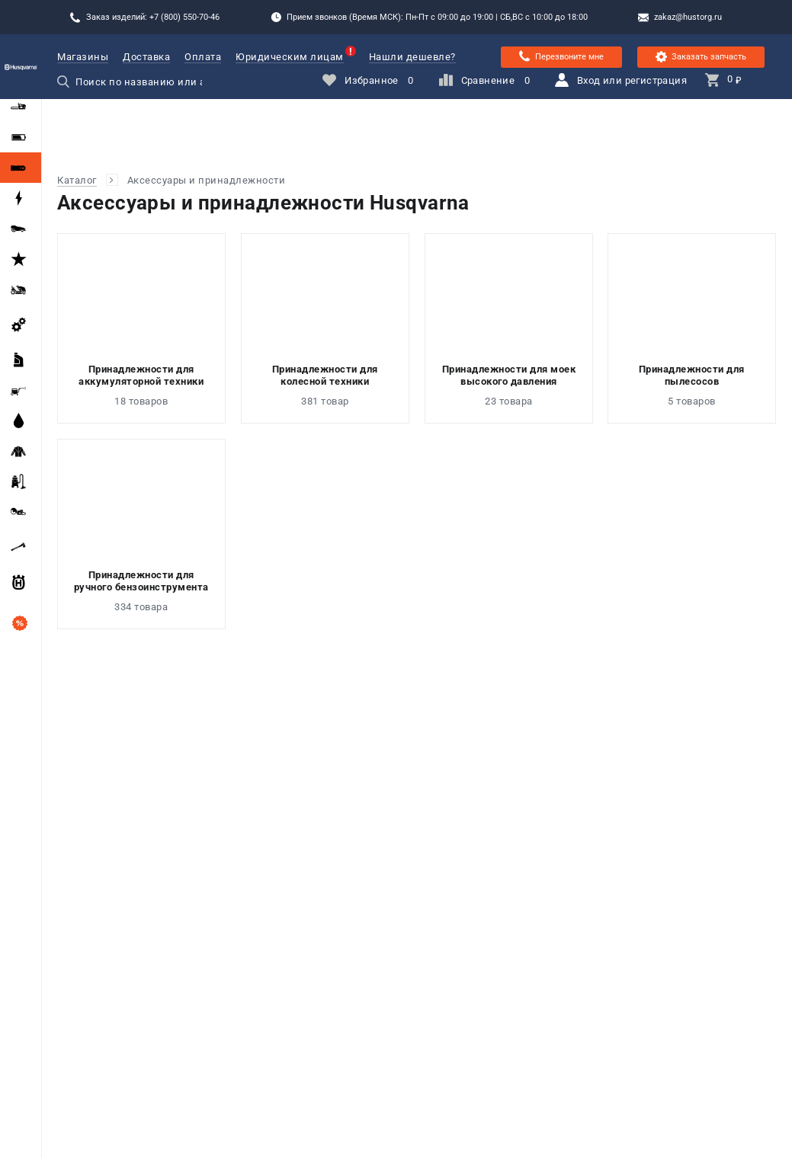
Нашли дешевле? (412, 56)
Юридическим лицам (290, 56)
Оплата (202, 56)
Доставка (146, 56)
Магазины (82, 56)
